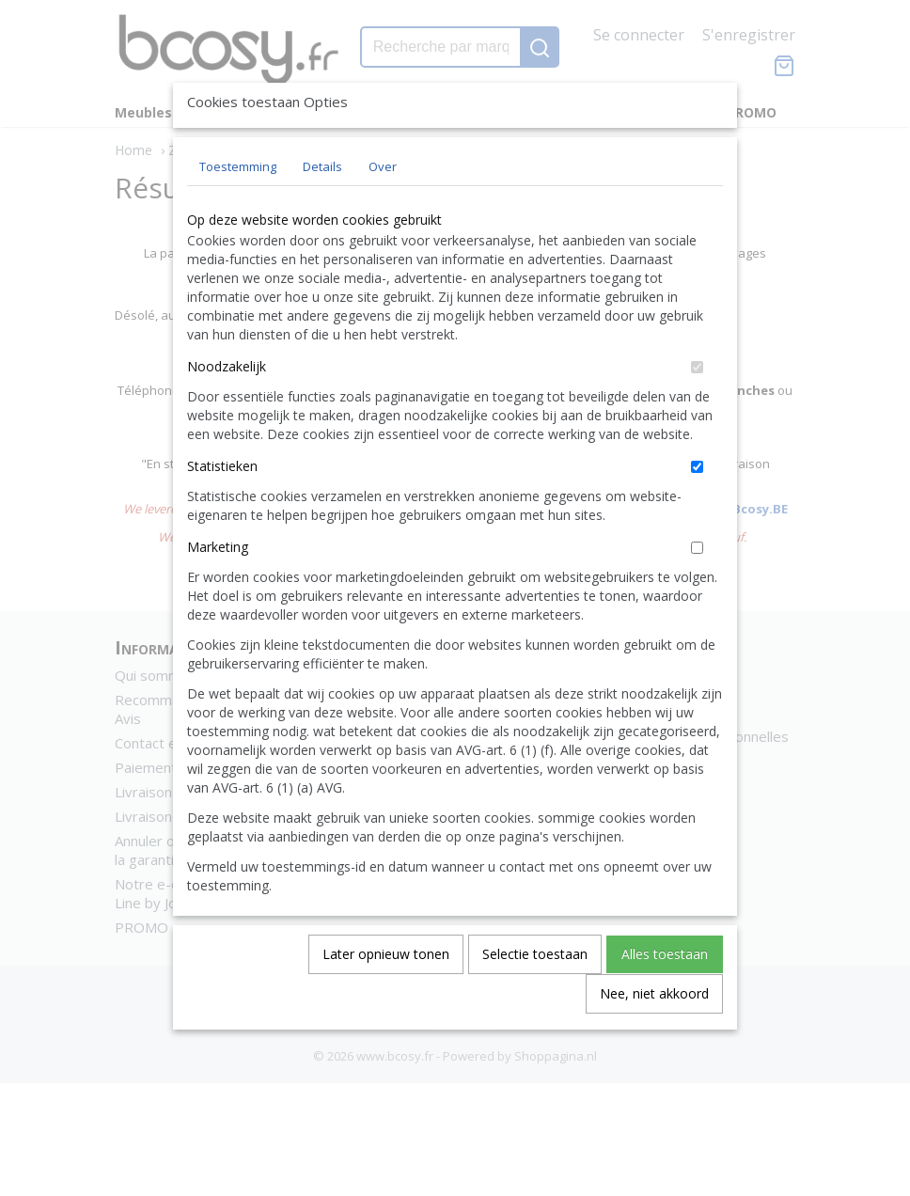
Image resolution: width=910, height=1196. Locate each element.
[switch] (697, 410)
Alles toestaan (664, 997)
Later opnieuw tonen (385, 997)
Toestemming (237, 209)
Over (383, 209)
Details (322, 209)
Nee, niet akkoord (654, 1037)
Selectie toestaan (535, 997)
